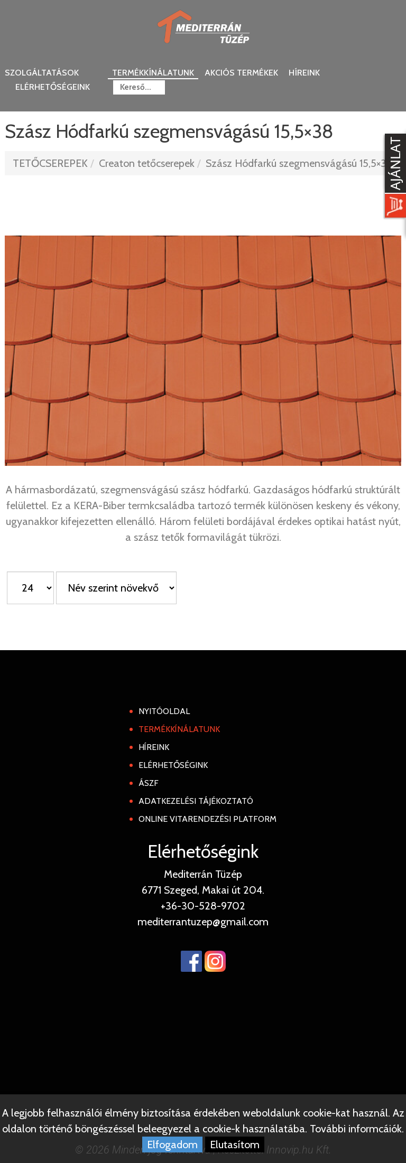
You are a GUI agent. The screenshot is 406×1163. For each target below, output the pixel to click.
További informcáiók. (357, 1128)
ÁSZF (149, 783)
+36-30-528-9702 (203, 905)
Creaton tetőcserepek (147, 163)
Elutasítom (235, 1144)
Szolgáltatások (42, 73)
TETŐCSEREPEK (50, 163)
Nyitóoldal (164, 711)
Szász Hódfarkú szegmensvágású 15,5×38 (299, 163)
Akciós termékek (241, 73)
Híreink (304, 73)
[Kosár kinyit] (393, 177)
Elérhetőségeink (52, 87)
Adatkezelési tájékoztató (196, 801)
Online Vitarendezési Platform (207, 819)
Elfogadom (172, 1144)
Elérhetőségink (173, 765)
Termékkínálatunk (153, 73)
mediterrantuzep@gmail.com (203, 921)
